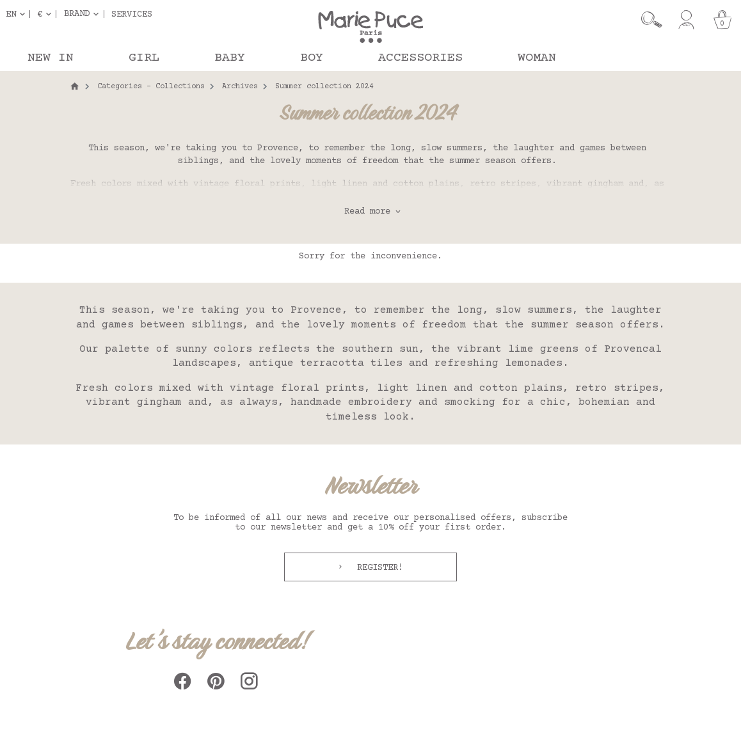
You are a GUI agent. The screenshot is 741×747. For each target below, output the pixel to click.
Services (131, 14)
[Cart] (722, 19)
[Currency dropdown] (46, 14)
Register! (377, 568)
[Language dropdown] (18, 14)
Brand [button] (77, 14)
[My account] (686, 19)
